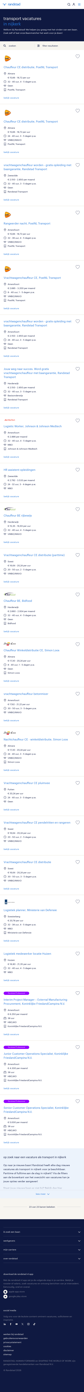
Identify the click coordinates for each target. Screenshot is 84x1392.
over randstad (10, 1258)
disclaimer (8, 1350)
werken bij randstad (13, 1334)
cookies (7, 1346)
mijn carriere (9, 1249)
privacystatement (12, 1342)
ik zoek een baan (11, 1231)
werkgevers (9, 1240)
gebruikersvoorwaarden (15, 1338)
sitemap (7, 1354)
